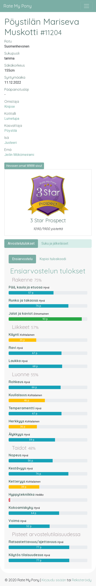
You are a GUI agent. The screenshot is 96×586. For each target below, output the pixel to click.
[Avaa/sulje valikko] (86, 6)
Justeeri (10, 143)
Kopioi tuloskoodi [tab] (52, 259)
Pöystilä (10, 131)
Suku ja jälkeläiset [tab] (54, 243)
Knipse (9, 106)
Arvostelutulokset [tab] (21, 243)
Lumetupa (11, 119)
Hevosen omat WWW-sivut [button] (24, 165)
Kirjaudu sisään (54, 580)
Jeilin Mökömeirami (19, 155)
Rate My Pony (17, 6)
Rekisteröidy (81, 580)
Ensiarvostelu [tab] (22, 259)
